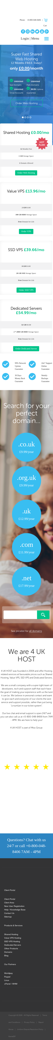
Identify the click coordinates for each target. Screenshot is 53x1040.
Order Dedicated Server (26, 348)
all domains (35, 631)
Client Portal (9, 898)
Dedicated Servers (12, 944)
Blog (6, 955)
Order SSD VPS (26, 290)
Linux (6, 980)
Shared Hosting (11, 934)
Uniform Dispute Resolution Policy (30, 1029)
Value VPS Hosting (12, 937)
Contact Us (9, 913)
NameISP (12, 1036)
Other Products (11, 948)
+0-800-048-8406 (34, 20)
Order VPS (26, 231)
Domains (8, 951)
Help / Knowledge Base (14, 909)
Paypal (7, 976)
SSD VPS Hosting (12, 941)
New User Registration (14, 906)
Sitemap (8, 916)
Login (25, 38)
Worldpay (8, 973)
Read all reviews (26, 792)
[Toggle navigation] (46, 39)
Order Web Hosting (27, 103)
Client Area (9, 902)
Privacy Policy (29, 1022)
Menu (35, 38)
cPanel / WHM (10, 983)
